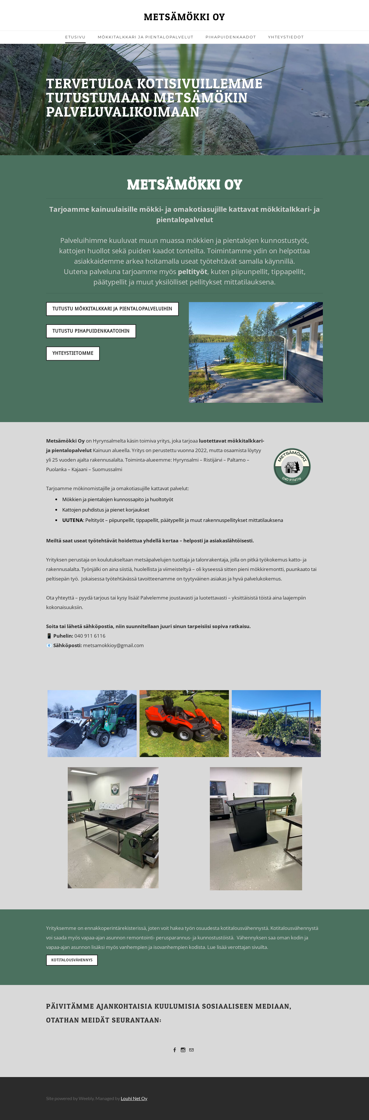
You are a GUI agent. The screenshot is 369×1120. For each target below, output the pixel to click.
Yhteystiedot (286, 37)
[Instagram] (183, 1049)
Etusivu (75, 37)
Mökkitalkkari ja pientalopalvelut (145, 37)
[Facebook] (174, 1049)
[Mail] (191, 1049)
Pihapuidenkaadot (231, 37)
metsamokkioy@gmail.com (113, 645)
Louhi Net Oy (134, 1098)
